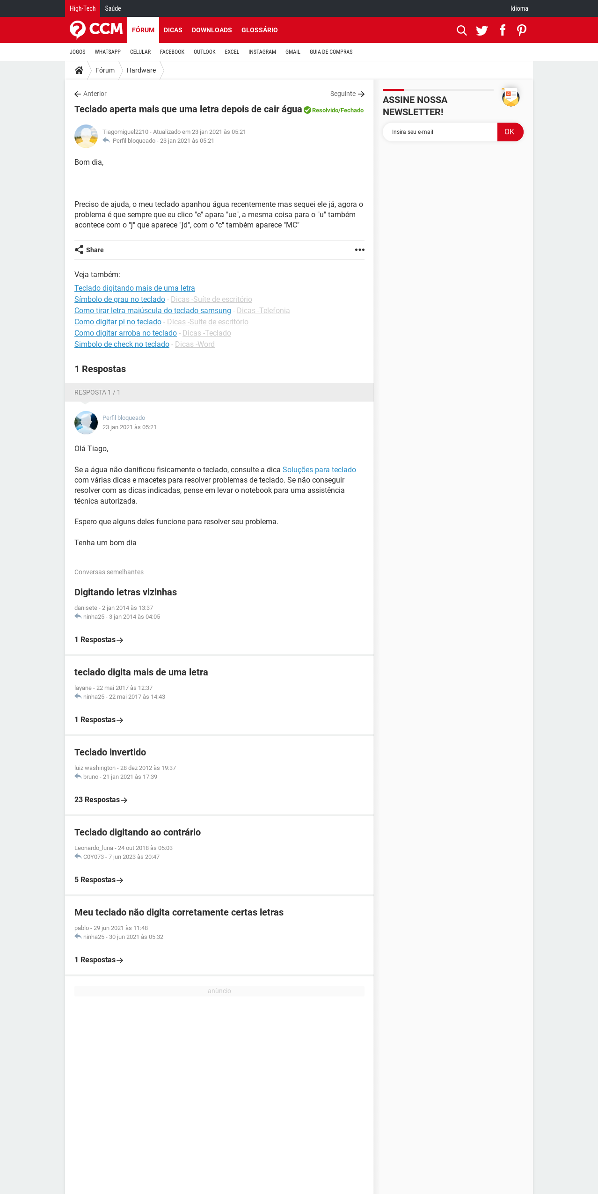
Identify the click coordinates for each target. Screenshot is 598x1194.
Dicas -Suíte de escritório (211, 299)
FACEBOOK (172, 52)
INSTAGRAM (262, 52)
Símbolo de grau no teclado (119, 299)
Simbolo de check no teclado (121, 344)
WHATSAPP (108, 52)
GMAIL (292, 52)
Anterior (95, 93)
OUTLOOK (205, 52)
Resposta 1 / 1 (97, 392)
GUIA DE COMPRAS (331, 52)
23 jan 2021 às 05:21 (187, 140)
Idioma (519, 8)
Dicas (173, 30)
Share (95, 250)
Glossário (259, 30)
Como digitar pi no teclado (117, 321)
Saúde (113, 8)
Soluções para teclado (319, 469)
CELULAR (140, 52)
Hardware (141, 70)
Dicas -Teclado (206, 333)
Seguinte (343, 93)
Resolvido (325, 110)
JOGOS (78, 52)
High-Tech (82, 8)
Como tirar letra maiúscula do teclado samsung (152, 310)
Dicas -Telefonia (263, 310)
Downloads (212, 30)
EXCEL (232, 52)
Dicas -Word (195, 344)
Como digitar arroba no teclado (125, 333)
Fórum (143, 30)
